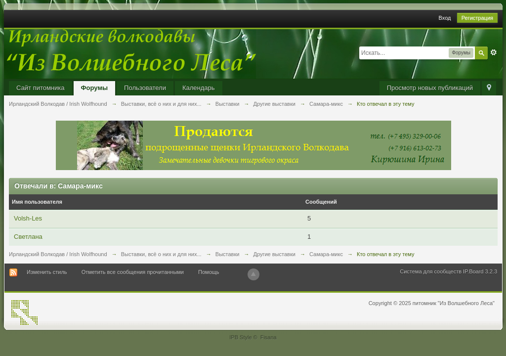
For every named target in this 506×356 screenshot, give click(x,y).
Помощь (208, 272)
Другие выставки (274, 254)
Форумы (94, 87)
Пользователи (145, 87)
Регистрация (477, 18)
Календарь (198, 87)
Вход (445, 18)
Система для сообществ (431, 271)
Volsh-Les (28, 218)
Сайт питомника (40, 87)
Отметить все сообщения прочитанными (133, 272)
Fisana (268, 337)
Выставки (227, 254)
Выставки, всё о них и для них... (161, 254)
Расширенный (494, 52)
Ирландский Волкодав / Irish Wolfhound (58, 254)
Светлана (28, 236)
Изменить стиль (47, 272)
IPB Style (240, 337)
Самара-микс (326, 254)
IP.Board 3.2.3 (480, 271)
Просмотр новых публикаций (430, 87)
